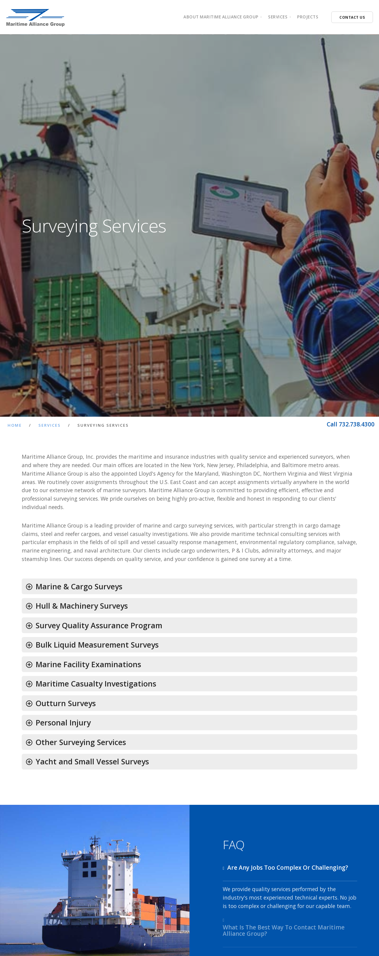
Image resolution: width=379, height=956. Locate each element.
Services (49, 425)
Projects (307, 17)
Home (15, 425)
